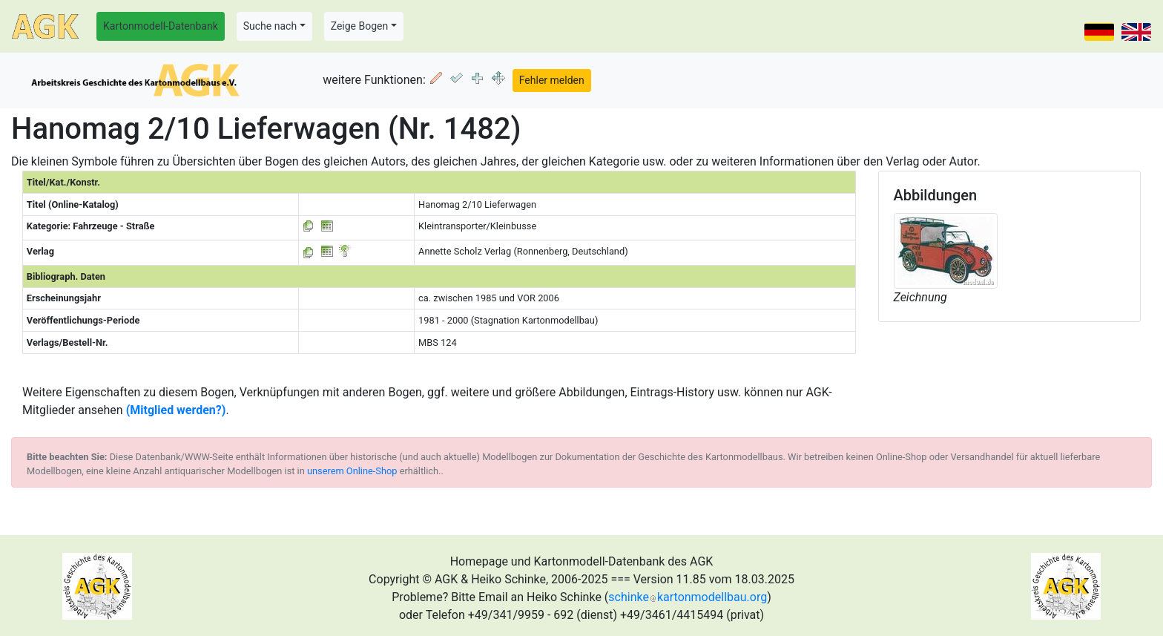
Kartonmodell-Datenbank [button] (160, 26)
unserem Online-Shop (352, 470)
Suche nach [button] (270, 26)
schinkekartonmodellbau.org (687, 597)
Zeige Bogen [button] (360, 26)
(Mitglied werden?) (176, 410)
